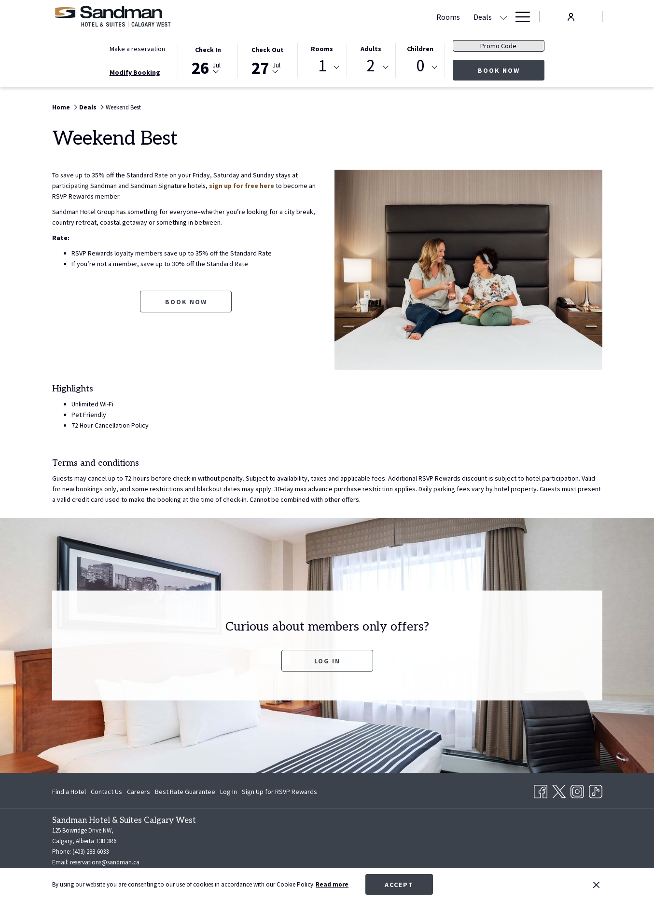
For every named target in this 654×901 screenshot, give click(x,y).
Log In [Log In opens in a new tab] (228, 793)
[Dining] (433, 16)
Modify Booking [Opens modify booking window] (135, 72)
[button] (208, 60)
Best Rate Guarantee (185, 791)
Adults (371, 48)
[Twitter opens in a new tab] (559, 789)
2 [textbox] (371, 65)
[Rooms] (272, 16)
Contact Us (106, 791)
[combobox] (322, 67)
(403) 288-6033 (90, 851)
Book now (511, 70)
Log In (327, 661)
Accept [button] (399, 884)
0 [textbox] (420, 65)
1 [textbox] (322, 65)
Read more (332, 884)
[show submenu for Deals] (328, 16)
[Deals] (307, 16)
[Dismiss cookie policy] (596, 884)
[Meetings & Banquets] (374, 16)
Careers (138, 791)
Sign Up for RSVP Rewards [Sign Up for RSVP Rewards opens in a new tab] (279, 793)
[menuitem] (70, 791)
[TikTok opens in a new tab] (595, 789)
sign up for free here (242, 185)
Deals (88, 107)
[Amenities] (475, 16)
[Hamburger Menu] (519, 16)
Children (420, 48)
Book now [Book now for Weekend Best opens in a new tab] (186, 301)
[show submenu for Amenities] (503, 16)
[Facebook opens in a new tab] (540, 789)
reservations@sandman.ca (104, 862)
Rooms (322, 48)
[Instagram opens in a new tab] (577, 789)
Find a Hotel (69, 791)
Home (61, 107)
